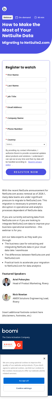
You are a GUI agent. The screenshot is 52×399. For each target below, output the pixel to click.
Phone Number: (14, 129)
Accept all (24, 380)
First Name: (12, 74)
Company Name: (15, 118)
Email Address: (14, 107)
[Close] (44, 358)
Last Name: (12, 85)
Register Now (26, 172)
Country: (11, 139)
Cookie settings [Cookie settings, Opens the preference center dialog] (24, 388)
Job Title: (11, 96)
